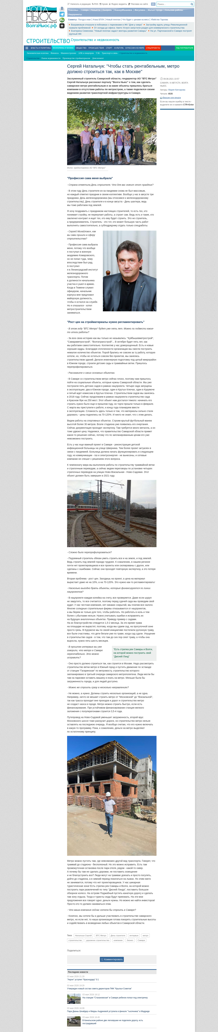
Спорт (109, 48)
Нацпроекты (75, 14)
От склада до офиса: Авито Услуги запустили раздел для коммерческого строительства (139, 27)
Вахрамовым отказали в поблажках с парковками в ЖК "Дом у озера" (107, 24)
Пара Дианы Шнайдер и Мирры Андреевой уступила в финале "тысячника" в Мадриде (108, 1011)
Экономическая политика (38, 53)
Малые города (155, 10)
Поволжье (73, 10)
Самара (85, 10)
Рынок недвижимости (51, 58)
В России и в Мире (135, 48)
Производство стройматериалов (76, 58)
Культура (118, 48)
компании (118, 940)
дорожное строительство (97, 940)
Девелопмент (98, 58)
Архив (103, 4)
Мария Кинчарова (176, 90)
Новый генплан (113, 19)
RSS (95, 4)
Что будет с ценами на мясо (135, 19)
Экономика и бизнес (63, 48)
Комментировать (112, 959)
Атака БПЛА (98, 19)
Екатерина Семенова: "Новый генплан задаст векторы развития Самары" (109, 31)
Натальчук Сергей (83, 935)
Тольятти (95, 10)
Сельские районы (174, 10)
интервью (133, 935)
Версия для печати (172, 97)
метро (145, 935)
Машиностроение (68, 53)
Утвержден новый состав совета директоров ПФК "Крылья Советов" (99, 988)
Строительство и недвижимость (95, 39)
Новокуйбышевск (123, 10)
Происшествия (96, 48)
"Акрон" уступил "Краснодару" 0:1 (83, 979)
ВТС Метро (101, 935)
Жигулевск (140, 10)
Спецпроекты (153, 48)
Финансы (55, 53)
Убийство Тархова (159, 19)
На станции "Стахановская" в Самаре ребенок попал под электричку (115, 997)
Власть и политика (41, 48)
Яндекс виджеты (118, 4)
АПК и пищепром (86, 53)
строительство (75, 940)
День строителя (118, 935)
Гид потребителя (184, 48)
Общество (81, 48)
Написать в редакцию (79, 4)
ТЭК (98, 53)
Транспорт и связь (110, 53)
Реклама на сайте (138, 4)
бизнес (130, 940)
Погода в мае (84, 19)
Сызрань (107, 10)
